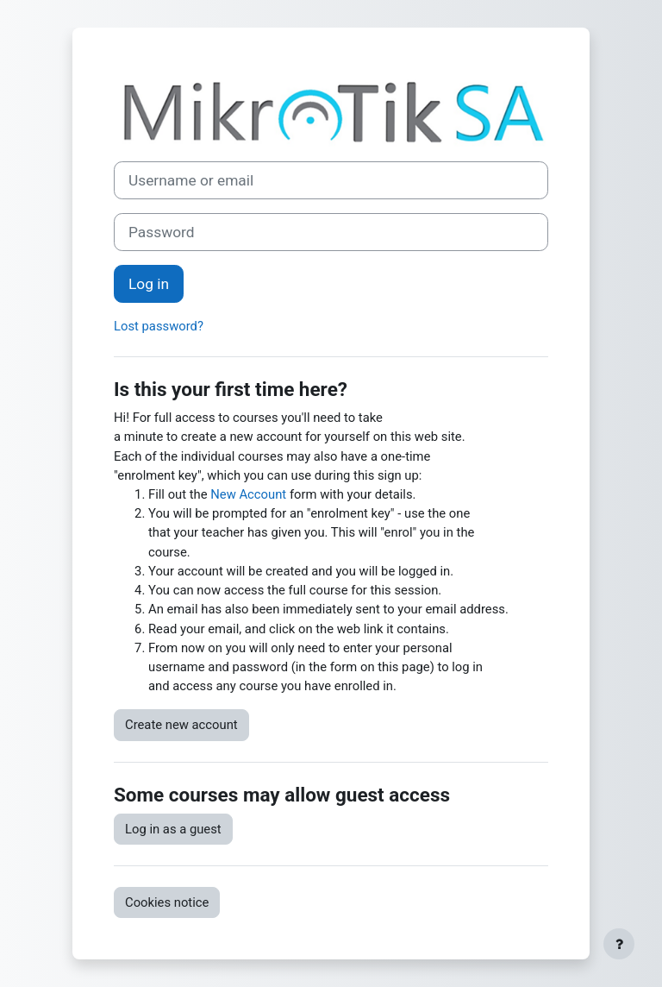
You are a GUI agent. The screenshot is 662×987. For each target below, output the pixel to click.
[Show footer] (618, 943)
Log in (148, 283)
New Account (248, 494)
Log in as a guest (173, 829)
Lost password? (158, 326)
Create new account (181, 724)
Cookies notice (167, 902)
